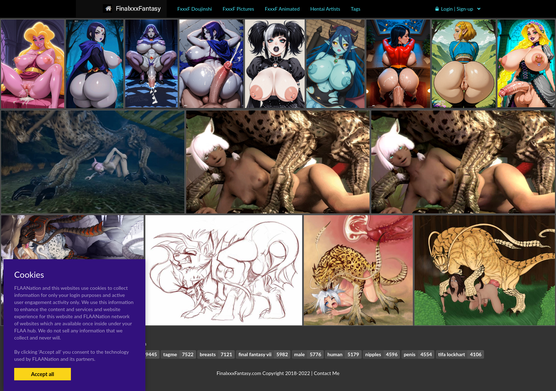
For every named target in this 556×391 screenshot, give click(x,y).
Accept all (42, 374)
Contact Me (326, 373)
